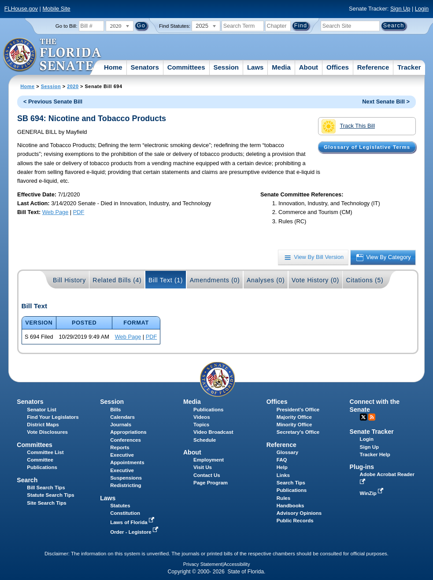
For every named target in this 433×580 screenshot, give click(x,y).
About (308, 67)
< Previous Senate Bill (52, 101)
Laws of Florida (133, 522)
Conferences (125, 440)
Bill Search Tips (46, 487)
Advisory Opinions (299, 513)
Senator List (41, 409)
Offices (337, 67)
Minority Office (294, 424)
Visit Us (202, 467)
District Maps (43, 424)
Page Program (210, 482)
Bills (115, 409)
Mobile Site (56, 8)
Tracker (409, 67)
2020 (72, 86)
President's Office (298, 409)
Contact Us (206, 475)
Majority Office (294, 417)
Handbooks (290, 505)
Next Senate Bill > (386, 101)
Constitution (125, 513)
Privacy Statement (202, 564)
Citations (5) (364, 280)
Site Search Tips (46, 503)
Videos (201, 417)
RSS (371, 417)
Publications (208, 409)
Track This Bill (348, 126)
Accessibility (237, 564)
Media (281, 67)
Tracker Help (375, 454)
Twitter (363, 417)
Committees (186, 67)
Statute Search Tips (50, 495)
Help (282, 467)
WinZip (372, 493)
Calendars (122, 417)
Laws (255, 67)
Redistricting (125, 485)
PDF (79, 212)
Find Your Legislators (52, 417)
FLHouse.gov (21, 8)
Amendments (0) (215, 280)
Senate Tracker (372, 431)
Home (113, 67)
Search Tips (291, 482)
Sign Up (400, 8)
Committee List (45, 452)
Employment (208, 459)
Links (283, 475)
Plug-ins (362, 466)
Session (226, 67)
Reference (373, 67)
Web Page (55, 212)
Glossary (287, 452)
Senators (145, 67)
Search (27, 480)
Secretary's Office (298, 432)
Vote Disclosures (47, 432)
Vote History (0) (315, 280)
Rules (283, 498)
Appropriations (128, 432)
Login (422, 8)
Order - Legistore (135, 532)
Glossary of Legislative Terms (367, 147)
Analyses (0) (266, 280)
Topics (201, 424)
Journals (120, 424)
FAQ (282, 459)
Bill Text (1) (165, 280)
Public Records (295, 520)
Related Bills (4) (117, 280)
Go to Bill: (67, 26)
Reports (120, 447)
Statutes (120, 505)
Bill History (69, 280)
